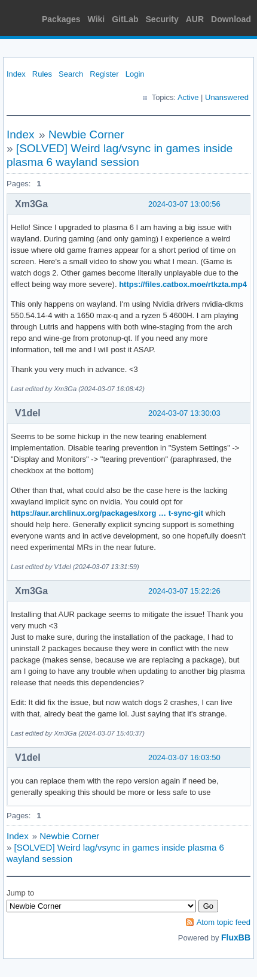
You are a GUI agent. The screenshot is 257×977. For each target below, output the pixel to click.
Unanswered (227, 97)
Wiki (96, 19)
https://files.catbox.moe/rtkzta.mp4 (183, 284)
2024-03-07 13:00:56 (184, 203)
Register (104, 73)
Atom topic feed (223, 922)
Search (71, 73)
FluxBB (235, 937)
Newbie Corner (86, 134)
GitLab (125, 19)
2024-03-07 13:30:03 (184, 413)
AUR (195, 19)
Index (16, 73)
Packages (61, 19)
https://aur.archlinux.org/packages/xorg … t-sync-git (107, 513)
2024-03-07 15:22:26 (184, 590)
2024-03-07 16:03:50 (184, 757)
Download (231, 19)
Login (135, 73)
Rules (42, 73)
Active (188, 97)
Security (162, 19)
